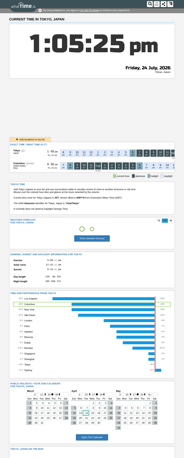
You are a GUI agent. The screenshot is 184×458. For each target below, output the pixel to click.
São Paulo (29, 318)
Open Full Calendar (92, 440)
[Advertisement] (92, 106)
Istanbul (28, 334)
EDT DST (30, 163)
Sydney (28, 373)
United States (19, 166)
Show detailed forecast (92, 238)
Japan (16, 153)
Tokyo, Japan (162, 72)
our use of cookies (89, 10)
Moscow (28, 339)
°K (170, 220)
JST (23, 151)
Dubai (27, 345)
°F (165, 220)
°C (158, 220)
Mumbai (28, 350)
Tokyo (16, 150)
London (28, 323)
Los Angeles (30, 301)
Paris (27, 329)
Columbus (19, 163)
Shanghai (29, 362)
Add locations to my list (30, 139)
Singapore (29, 356)
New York (29, 312)
